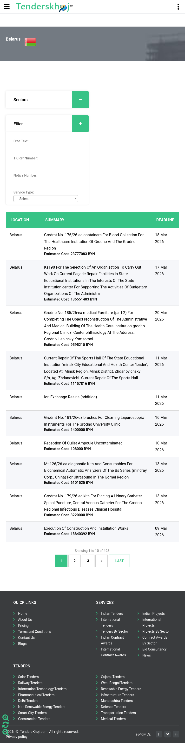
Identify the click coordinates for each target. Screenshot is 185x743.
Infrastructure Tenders (117, 695)
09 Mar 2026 (161, 531)
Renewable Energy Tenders (121, 689)
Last (119, 561)
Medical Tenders (113, 719)
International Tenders (110, 622)
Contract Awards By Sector (154, 640)
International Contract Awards (113, 652)
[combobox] (45, 198)
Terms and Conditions (34, 632)
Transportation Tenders (118, 713)
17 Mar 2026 (161, 270)
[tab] (47, 99)
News (146, 655)
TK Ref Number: (25, 158)
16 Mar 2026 (161, 420)
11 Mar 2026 (161, 361)
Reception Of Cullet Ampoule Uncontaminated (83, 443)
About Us (25, 620)
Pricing (23, 626)
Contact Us (26, 638)
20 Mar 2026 (161, 315)
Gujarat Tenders (113, 677)
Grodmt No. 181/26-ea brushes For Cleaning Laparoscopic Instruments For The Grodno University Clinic (94, 420)
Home (22, 613)
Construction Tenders (34, 719)
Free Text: (20, 141)
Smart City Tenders (32, 713)
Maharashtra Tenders (117, 701)
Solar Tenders (28, 677)
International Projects (151, 622)
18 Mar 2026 (161, 238)
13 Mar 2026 (161, 467)
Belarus (15, 235)
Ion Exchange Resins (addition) (70, 397)
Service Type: (23, 192)
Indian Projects (153, 613)
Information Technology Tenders (42, 689)
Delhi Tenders (28, 701)
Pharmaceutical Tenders (36, 695)
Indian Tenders (112, 613)
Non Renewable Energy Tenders (41, 707)
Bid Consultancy (154, 649)
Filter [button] (51, 123)
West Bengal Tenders (116, 683)
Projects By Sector (156, 631)
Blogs (22, 644)
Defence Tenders (113, 707)
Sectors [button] (51, 99)
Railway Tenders (30, 683)
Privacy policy (16, 737)
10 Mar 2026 (161, 446)
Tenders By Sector (114, 631)
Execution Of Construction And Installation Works (86, 528)
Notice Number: (25, 175)
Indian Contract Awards (112, 640)
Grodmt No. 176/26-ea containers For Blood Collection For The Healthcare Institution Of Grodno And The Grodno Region (94, 241)
